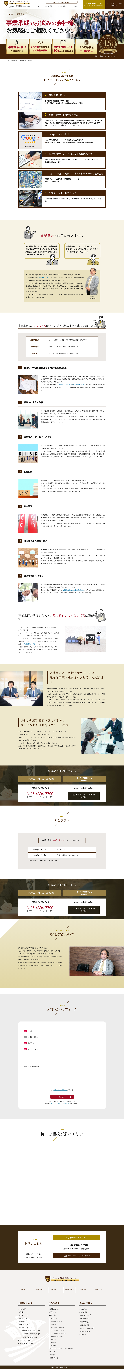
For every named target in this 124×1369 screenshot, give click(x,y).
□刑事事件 (85, 1325)
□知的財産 (53, 1324)
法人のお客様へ (14, 60)
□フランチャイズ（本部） (57, 1330)
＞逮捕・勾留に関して (29, 1337)
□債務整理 (85, 1318)
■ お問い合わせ (53, 1358)
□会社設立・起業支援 (56, 1336)
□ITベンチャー (54, 1318)
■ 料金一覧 (52, 1351)
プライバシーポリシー (60, 1090)
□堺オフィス (23, 1318)
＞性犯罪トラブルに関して (31, 1334)
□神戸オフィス (24, 1324)
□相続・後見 (85, 1331)
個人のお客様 (48, 6)
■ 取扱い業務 (53, 1315)
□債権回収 (53, 1345)
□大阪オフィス (24, 1315)
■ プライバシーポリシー (25, 1343)
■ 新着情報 (52, 1354)
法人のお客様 (62, 6)
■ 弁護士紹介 (53, 1312)
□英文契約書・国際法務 (57, 1327)
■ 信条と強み (83, 1309)
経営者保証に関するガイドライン (73, 590)
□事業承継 (53, 1339)
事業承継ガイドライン (44, 277)
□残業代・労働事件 (87, 1328)
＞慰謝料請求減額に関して (31, 1330)
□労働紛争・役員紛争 (56, 1321)
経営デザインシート (79, 384)
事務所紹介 (74, 6)
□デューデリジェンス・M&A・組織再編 (61, 1348)
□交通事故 (85, 1322)
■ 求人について (24, 1340)
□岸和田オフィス (24, 1321)
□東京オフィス (24, 1327)
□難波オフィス (24, 1312)
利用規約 (66, 1103)
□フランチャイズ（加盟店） (58, 1333)
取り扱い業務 (23, 60)
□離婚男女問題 (86, 1315)
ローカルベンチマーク (65, 384)
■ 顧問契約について (54, 1309)
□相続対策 (53, 1342)
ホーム (37, 6)
